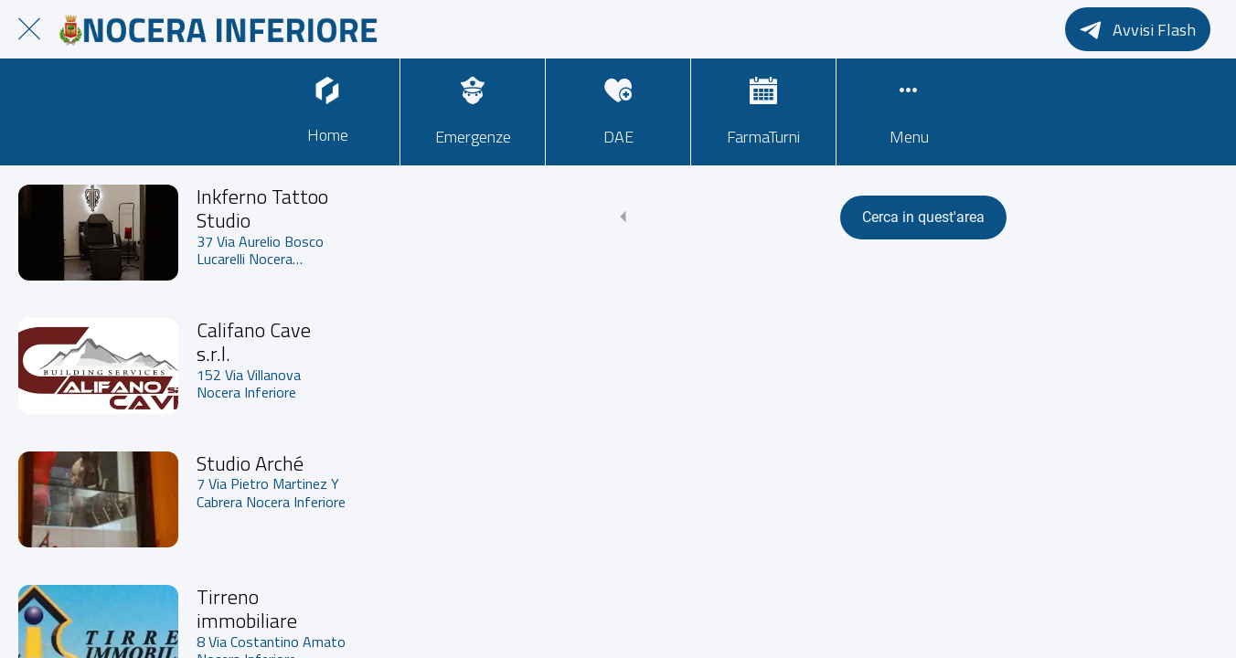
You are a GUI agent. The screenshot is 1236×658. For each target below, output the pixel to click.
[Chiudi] (29, 29)
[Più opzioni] (908, 111)
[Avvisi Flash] (1137, 29)
